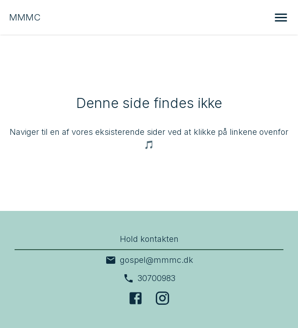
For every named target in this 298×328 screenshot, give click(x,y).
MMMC (25, 17)
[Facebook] (136, 298)
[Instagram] (162, 298)
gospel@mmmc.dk (149, 260)
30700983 (149, 278)
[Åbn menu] (281, 18)
